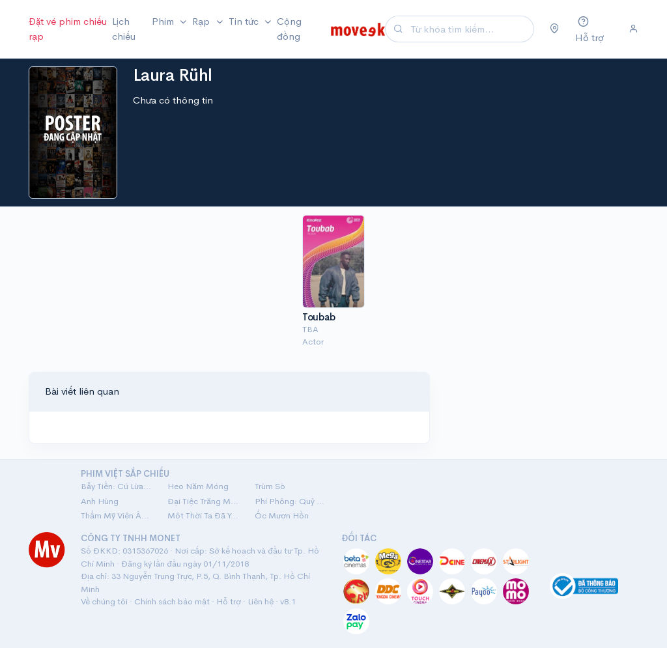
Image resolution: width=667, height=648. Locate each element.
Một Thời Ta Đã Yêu (202, 515)
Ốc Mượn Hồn (282, 515)
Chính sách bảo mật (172, 601)
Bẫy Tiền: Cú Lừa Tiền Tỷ (116, 486)
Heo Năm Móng (198, 486)
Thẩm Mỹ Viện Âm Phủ (116, 515)
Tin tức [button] (245, 21)
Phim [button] (164, 21)
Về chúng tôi (104, 601)
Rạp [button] (202, 21)
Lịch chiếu (123, 28)
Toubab (318, 317)
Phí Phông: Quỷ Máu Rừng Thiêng (290, 501)
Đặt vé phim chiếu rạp (68, 28)
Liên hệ (261, 601)
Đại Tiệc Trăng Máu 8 (202, 501)
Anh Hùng (100, 501)
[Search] (470, 29)
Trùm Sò (270, 486)
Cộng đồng (289, 28)
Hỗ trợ (228, 601)
